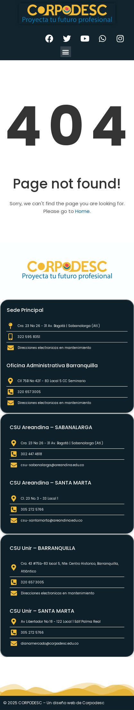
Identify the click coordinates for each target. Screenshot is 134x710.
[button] (65, 51)
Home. (83, 211)
